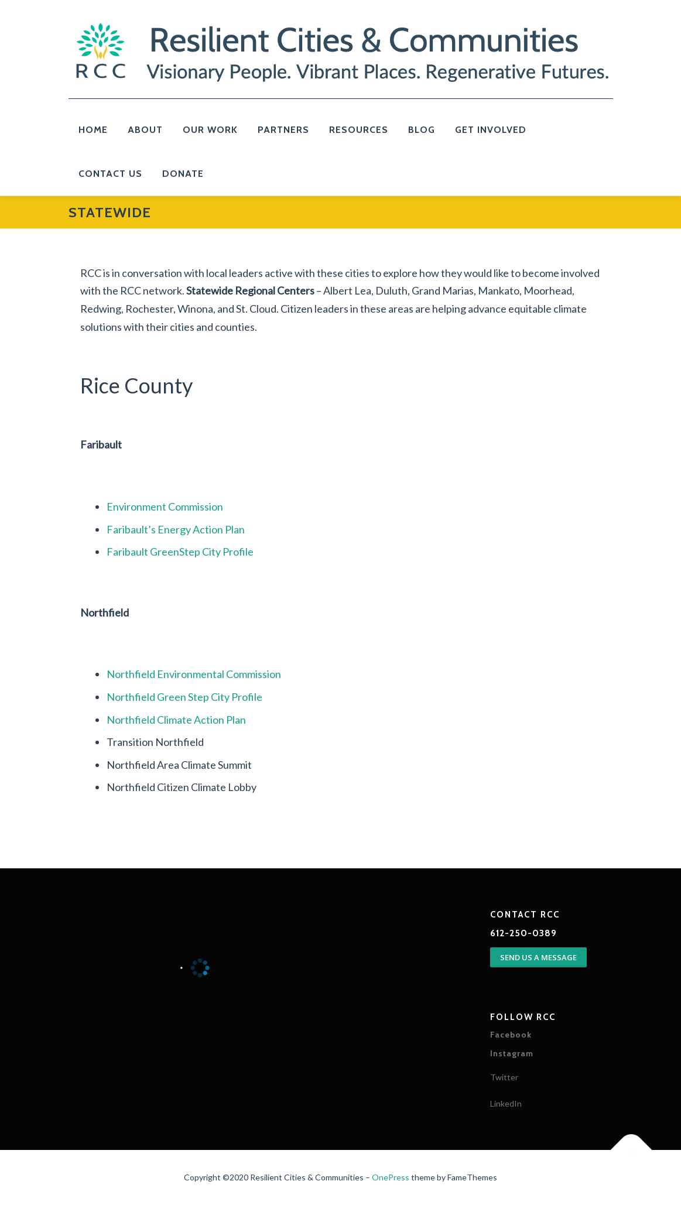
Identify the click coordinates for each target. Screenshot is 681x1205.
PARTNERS (283, 129)
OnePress (390, 1177)
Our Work (210, 129)
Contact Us (110, 173)
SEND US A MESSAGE (538, 957)
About (145, 129)
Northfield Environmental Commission (194, 673)
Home (93, 129)
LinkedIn (506, 1103)
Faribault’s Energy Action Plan (176, 529)
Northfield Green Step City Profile (184, 696)
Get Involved (490, 129)
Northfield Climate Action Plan (176, 719)
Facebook (511, 1034)
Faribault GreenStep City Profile (180, 551)
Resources (358, 129)
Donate (183, 173)
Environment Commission (165, 506)
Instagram (511, 1053)
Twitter (504, 1077)
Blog (421, 129)
